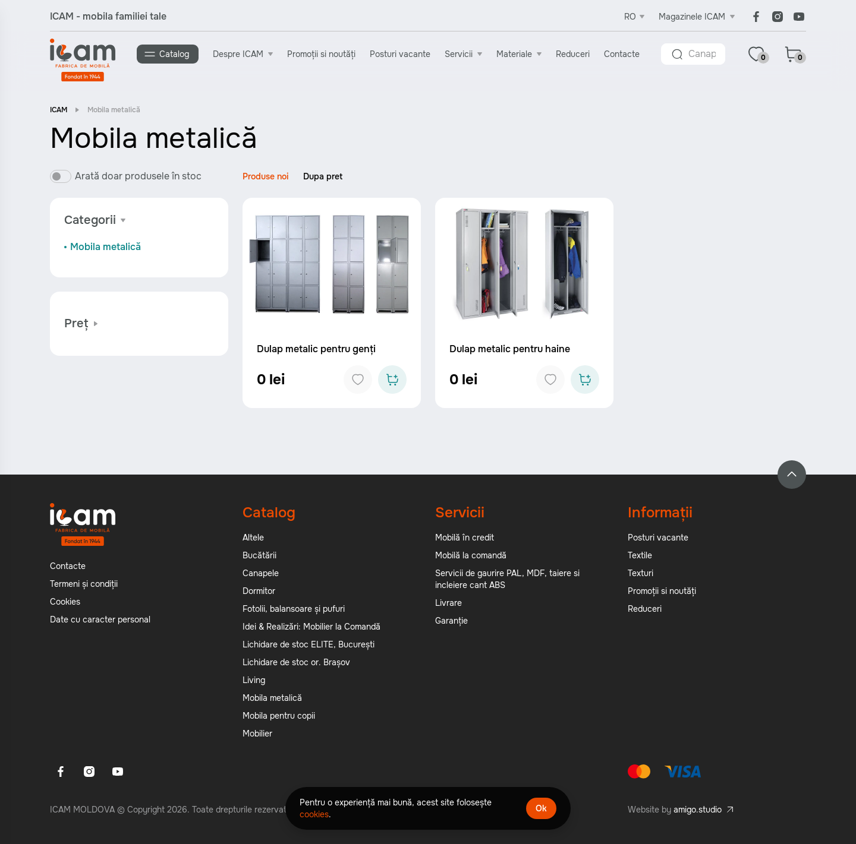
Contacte (622, 54)
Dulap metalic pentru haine (509, 349)
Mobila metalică (105, 247)
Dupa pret (322, 176)
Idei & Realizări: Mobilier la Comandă (311, 626)
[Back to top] (792, 474)
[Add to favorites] (358, 379)
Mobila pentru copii (279, 715)
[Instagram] (777, 17)
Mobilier (257, 733)
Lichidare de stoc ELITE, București (308, 644)
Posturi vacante (400, 54)
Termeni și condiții (84, 584)
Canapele (261, 573)
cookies (314, 814)
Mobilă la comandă (470, 555)
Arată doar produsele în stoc (138, 176)
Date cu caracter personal (100, 619)
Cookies (65, 601)
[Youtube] (799, 17)
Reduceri (573, 54)
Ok (541, 808)
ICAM (58, 110)
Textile (640, 555)
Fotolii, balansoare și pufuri (294, 608)
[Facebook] (756, 17)
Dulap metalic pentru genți (316, 349)
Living (254, 680)
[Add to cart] (392, 379)
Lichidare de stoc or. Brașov (296, 662)
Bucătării (259, 555)
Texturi (640, 573)
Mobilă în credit (464, 537)
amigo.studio (698, 809)
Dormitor (259, 591)
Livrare (448, 603)
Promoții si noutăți (321, 54)
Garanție (451, 620)
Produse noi (266, 176)
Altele (253, 537)
